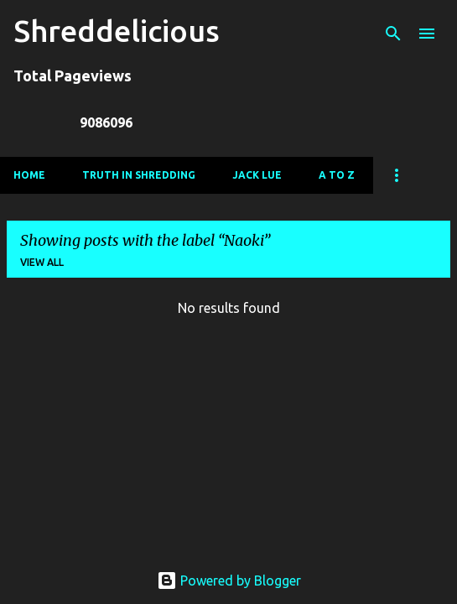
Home (29, 174)
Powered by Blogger (229, 580)
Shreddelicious (116, 30)
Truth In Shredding (138, 174)
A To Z (337, 174)
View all (42, 262)
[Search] (393, 33)
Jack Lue (257, 174)
